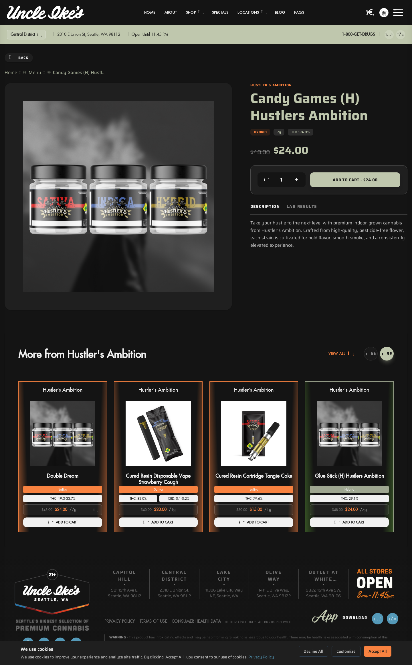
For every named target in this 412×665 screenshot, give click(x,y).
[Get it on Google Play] (400, 34)
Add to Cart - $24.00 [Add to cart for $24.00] (355, 180)
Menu (35, 72)
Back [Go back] (18, 57)
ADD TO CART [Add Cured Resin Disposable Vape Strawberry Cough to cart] (158, 522)
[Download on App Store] (389, 34)
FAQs (299, 13)
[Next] (387, 354)
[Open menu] (398, 12)
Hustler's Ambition (62, 390)
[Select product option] (62, 509)
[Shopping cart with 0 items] (384, 12)
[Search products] (370, 13)
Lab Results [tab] (302, 207)
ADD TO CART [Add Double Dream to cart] (63, 522)
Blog (280, 13)
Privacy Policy (261, 657)
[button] (62, 456)
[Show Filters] (26, 34)
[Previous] (371, 354)
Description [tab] (265, 207)
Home (149, 13)
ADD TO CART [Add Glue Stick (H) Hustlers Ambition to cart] (349, 522)
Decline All (313, 651)
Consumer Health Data (196, 621)
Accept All (378, 651)
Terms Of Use (153, 621)
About (171, 13)
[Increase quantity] (296, 179)
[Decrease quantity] (266, 179)
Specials (220, 13)
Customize (346, 651)
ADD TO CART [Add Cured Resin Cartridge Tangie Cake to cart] (254, 522)
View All (341, 354)
